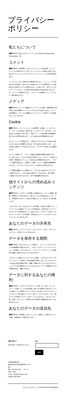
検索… (37, 341)
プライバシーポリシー (30, 387)
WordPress (54, 387)
